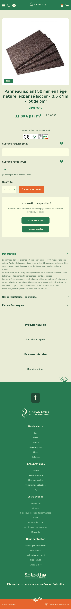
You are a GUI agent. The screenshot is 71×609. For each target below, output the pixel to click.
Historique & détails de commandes (35, 512)
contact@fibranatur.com (35, 545)
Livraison (35, 470)
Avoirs (35, 517)
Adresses (35, 508)
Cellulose (36, 457)
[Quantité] (9, 189)
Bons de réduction (35, 522)
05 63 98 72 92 (36, 550)
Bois (35, 433)
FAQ (35, 489)
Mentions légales (35, 480)
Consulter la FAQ (35, 220)
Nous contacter (35, 229)
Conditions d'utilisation (35, 485)
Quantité (7, 181)
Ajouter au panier (31, 189)
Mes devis (35, 532)
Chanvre (35, 442)
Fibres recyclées (35, 447)
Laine (35, 437)
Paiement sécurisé (35, 475)
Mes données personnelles (35, 527)
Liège (35, 452)
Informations (35, 503)
